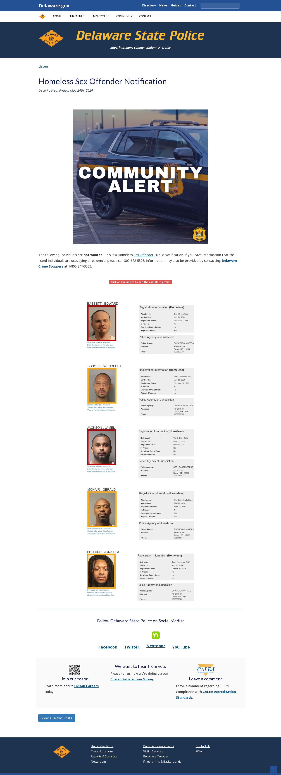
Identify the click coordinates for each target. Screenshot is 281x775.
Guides (176, 5)
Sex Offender (143, 255)
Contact (190, 5)
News (163, 5)
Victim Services (153, 751)
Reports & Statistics (104, 756)
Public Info (76, 16)
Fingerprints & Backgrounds (162, 762)
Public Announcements (158, 746)
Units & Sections (102, 746)
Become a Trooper (155, 756)
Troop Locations (103, 751)
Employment (100, 16)
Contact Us (203, 746)
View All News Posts (56, 718)
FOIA (199, 751)
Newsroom (98, 762)
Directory (149, 5)
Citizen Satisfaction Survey (132, 679)
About (57, 16)
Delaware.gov (54, 6)
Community (124, 16)
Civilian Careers (86, 686)
